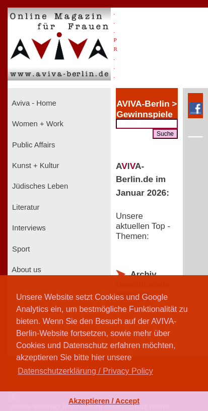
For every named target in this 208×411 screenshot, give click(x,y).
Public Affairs (32, 145)
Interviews (28, 228)
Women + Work (36, 124)
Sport (20, 249)
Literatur (24, 207)
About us (25, 270)
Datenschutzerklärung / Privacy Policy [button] (85, 371)
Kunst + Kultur (34, 165)
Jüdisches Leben (39, 186)
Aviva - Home (33, 103)
